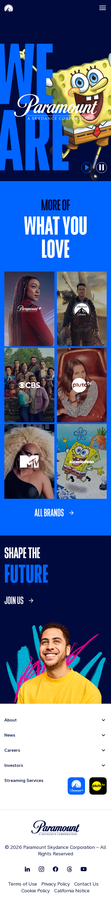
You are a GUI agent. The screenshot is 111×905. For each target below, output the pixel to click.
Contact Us (86, 884)
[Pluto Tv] (98, 786)
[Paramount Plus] (76, 786)
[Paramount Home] (8, 7)
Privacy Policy (55, 884)
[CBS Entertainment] (29, 385)
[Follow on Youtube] (83, 869)
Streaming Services (23, 780)
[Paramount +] (29, 309)
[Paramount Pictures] (82, 309)
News (9, 735)
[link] (55, 512)
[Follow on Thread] (69, 869)
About (10, 720)
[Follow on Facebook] (55, 869)
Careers (12, 750)
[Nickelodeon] (82, 461)
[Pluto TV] (82, 385)
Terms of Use (22, 884)
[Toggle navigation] (103, 8)
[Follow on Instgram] (41, 869)
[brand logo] (55, 828)
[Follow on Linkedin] (27, 869)
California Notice (72, 890)
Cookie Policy (35, 890)
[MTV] (29, 461)
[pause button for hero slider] (101, 167)
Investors (13, 765)
